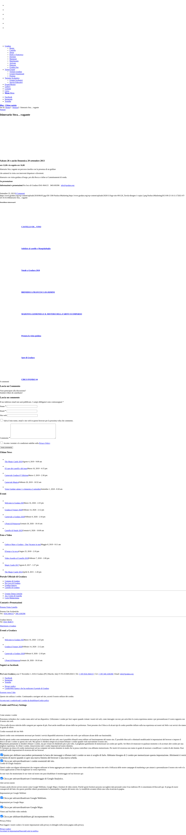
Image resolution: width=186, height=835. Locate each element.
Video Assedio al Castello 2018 (17, 561)
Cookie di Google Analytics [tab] (10, 766)
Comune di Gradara (12, 584)
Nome (3, 406)
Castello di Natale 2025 (14, 533)
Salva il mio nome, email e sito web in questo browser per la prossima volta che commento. (38, 421)
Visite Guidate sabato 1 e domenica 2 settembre (23, 492)
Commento (5, 441)
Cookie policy (43, 703)
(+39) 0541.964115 (86, 677)
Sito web (3, 415)
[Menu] (9, 93)
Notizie (3, 110)
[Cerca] (7, 91)
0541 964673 (8, 625)
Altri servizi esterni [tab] (7, 786)
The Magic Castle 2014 (14, 575)
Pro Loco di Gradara (12, 586)
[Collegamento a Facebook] (8, 97)
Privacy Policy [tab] (5, 824)
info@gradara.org (67, 185)
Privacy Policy (44, 446)
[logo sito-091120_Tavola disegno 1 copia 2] (18, 42)
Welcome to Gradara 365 (14, 506)
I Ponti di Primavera (12, 526)
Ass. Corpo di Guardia (13, 599)
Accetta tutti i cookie (8, 703)
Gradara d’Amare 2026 (13, 513)
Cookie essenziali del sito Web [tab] (11, 734)
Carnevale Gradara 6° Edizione (16, 478)
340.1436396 (20, 616)
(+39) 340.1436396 (106, 677)
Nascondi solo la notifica (28, 834)
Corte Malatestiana (12, 601)
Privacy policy (5, 832)
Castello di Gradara (12, 590)
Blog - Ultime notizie (8, 105)
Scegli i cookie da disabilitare (27, 703)
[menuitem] (95, 4)
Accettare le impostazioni (9, 834)
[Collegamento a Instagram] (8, 99)
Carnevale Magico (12, 485)
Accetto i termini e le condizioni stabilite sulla (27, 446)
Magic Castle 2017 (12, 568)
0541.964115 (9, 616)
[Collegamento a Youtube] (8, 101)
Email (3, 411)
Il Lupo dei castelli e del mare (16, 471)
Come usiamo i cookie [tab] (8, 718)
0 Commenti (20, 193)
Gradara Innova (11, 588)
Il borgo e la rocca (12, 554)
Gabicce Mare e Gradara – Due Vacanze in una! (23, 547)
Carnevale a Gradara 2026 (15, 520)
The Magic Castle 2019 (14, 464)
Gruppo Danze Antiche (13, 597)
